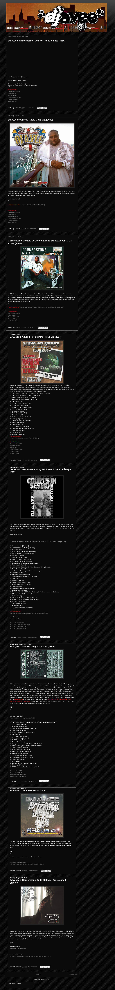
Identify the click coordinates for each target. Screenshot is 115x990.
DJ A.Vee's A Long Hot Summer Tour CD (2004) (35, 337)
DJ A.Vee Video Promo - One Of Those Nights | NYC (36, 40)
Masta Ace (50, 385)
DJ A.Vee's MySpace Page (18, 628)
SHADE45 (13, 843)
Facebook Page (13, 99)
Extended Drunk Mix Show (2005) (28, 790)
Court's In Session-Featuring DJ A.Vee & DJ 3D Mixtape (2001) (29, 613)
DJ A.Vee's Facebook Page (18, 626)
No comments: (32, 229)
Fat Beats (48, 686)
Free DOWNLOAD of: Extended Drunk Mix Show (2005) (27, 864)
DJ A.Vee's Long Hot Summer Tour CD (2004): (30, 393)
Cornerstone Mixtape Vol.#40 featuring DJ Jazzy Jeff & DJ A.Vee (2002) (41, 307)
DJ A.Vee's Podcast (16, 773)
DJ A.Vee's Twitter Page (17, 623)
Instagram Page (13, 95)
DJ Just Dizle (67, 701)
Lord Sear (28, 845)
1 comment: (30, 108)
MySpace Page (12, 101)
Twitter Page (12, 93)
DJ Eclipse (58, 701)
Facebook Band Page (14, 97)
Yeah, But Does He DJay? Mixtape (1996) (32, 646)
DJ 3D (56, 524)
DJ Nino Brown (14, 703)
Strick (20, 424)
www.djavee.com (15, 446)
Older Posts (73, 974)
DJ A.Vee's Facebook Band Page (20, 624)
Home (38, 974)
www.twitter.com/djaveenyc (18, 774)
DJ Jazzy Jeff (65, 296)
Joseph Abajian (56, 686)
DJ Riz (31, 693)
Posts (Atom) (46, 979)
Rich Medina (39, 935)
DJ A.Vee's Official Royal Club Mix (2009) (30, 119)
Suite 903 (44, 931)
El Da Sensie (42, 592)
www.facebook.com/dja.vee (18, 776)
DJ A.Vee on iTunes (14, 91)
